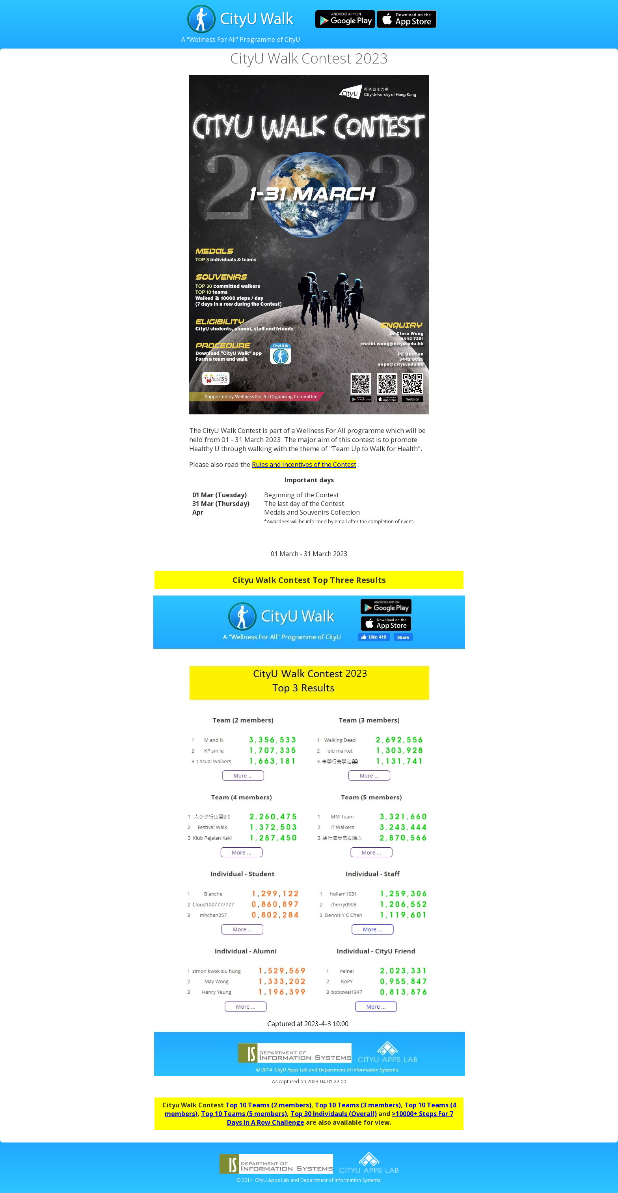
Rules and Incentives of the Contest (304, 464)
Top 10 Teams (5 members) (244, 1113)
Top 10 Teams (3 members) (358, 1105)
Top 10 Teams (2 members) (268, 1105)
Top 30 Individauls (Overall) (333, 1113)
